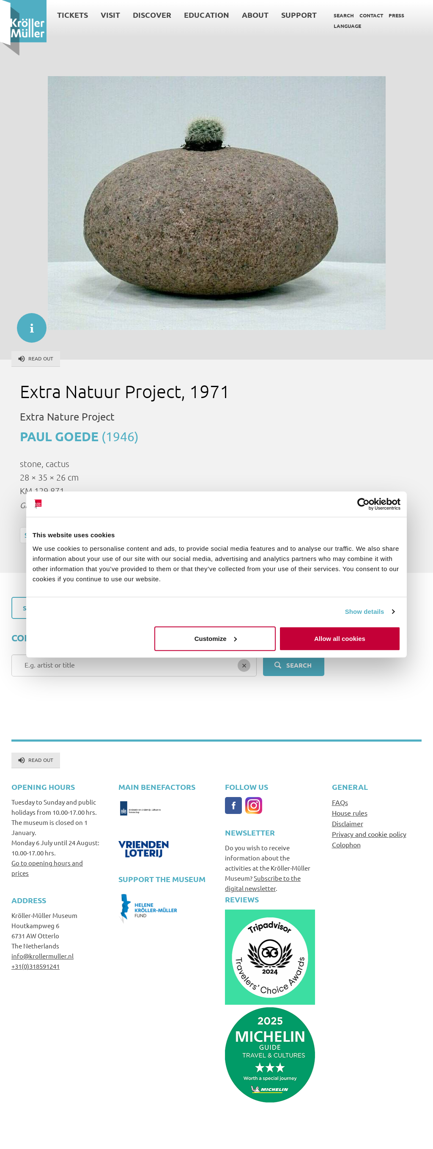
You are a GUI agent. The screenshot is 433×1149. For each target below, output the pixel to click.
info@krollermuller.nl (42, 956)
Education (206, 14)
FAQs (340, 802)
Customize (216, 638)
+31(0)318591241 (35, 966)
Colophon (346, 844)
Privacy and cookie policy (369, 834)
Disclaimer (347, 823)
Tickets (72, 14)
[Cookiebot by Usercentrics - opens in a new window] (363, 504)
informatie (27, 323)
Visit (110, 14)
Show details (364, 611)
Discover (152, 14)
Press (396, 15)
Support (299, 14)
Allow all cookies (339, 638)
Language (347, 25)
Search (344, 15)
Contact (371, 15)
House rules (349, 812)
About (255, 14)
